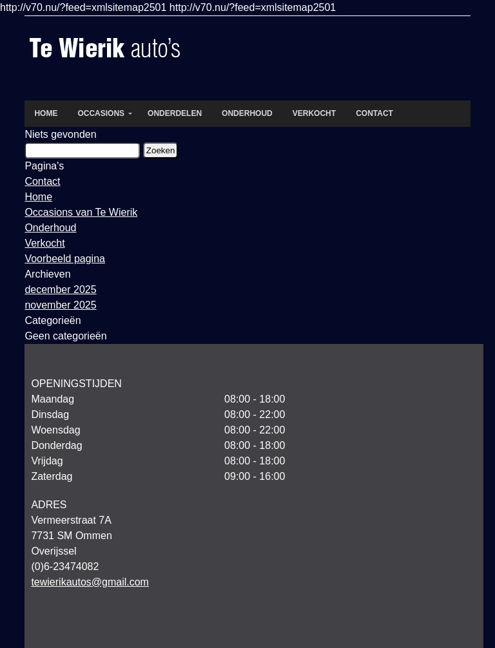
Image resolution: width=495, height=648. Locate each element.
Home (38, 196)
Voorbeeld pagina (64, 258)
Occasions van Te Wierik (80, 212)
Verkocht (44, 243)
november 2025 (60, 305)
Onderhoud (50, 227)
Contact (42, 181)
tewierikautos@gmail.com (90, 582)
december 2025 (60, 289)
